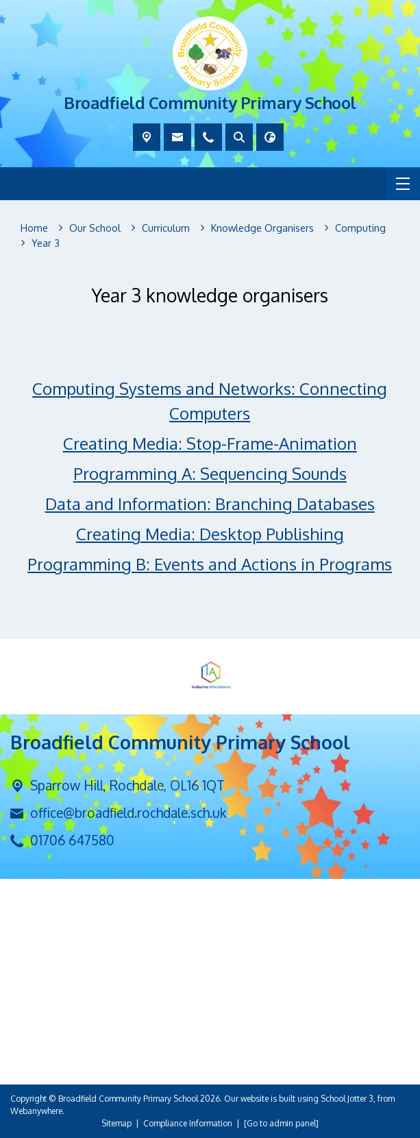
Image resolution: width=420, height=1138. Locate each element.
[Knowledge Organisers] (262, 228)
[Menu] (403, 183)
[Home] (34, 228)
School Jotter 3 (347, 1098)
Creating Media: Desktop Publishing (210, 534)
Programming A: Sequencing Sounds (210, 474)
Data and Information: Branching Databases (210, 504)
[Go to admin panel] (281, 1123)
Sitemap (116, 1123)
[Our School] (95, 228)
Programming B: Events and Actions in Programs (210, 564)
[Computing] (360, 228)
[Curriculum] (166, 228)
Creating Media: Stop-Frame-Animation (210, 444)
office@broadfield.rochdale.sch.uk (128, 812)
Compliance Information (187, 1123)
